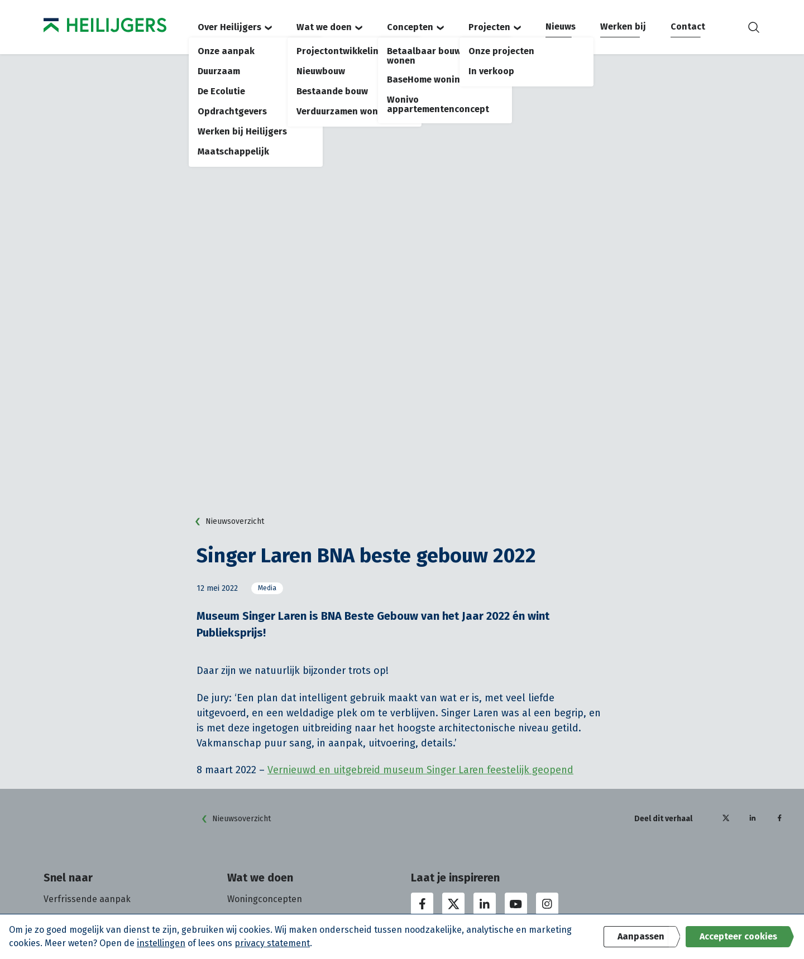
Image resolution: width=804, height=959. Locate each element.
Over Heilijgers (235, 27)
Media (267, 588)
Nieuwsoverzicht (227, 521)
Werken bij (623, 26)
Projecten (494, 27)
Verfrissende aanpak (87, 899)
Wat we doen (329, 27)
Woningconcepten (264, 899)
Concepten (415, 27)
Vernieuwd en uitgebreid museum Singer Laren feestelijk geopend (420, 770)
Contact (688, 26)
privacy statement (272, 943)
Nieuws (560, 26)
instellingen (161, 943)
